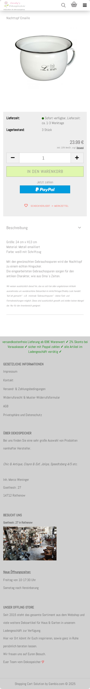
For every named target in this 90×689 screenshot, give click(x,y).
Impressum (10, 371)
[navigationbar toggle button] (84, 5)
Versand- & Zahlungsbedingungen (24, 389)
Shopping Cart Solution (29, 684)
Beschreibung (17, 227)
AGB (5, 406)
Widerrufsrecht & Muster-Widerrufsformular (31, 397)
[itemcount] (45, 158)
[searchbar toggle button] (63, 5)
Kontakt (8, 380)
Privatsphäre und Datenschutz (22, 415)
